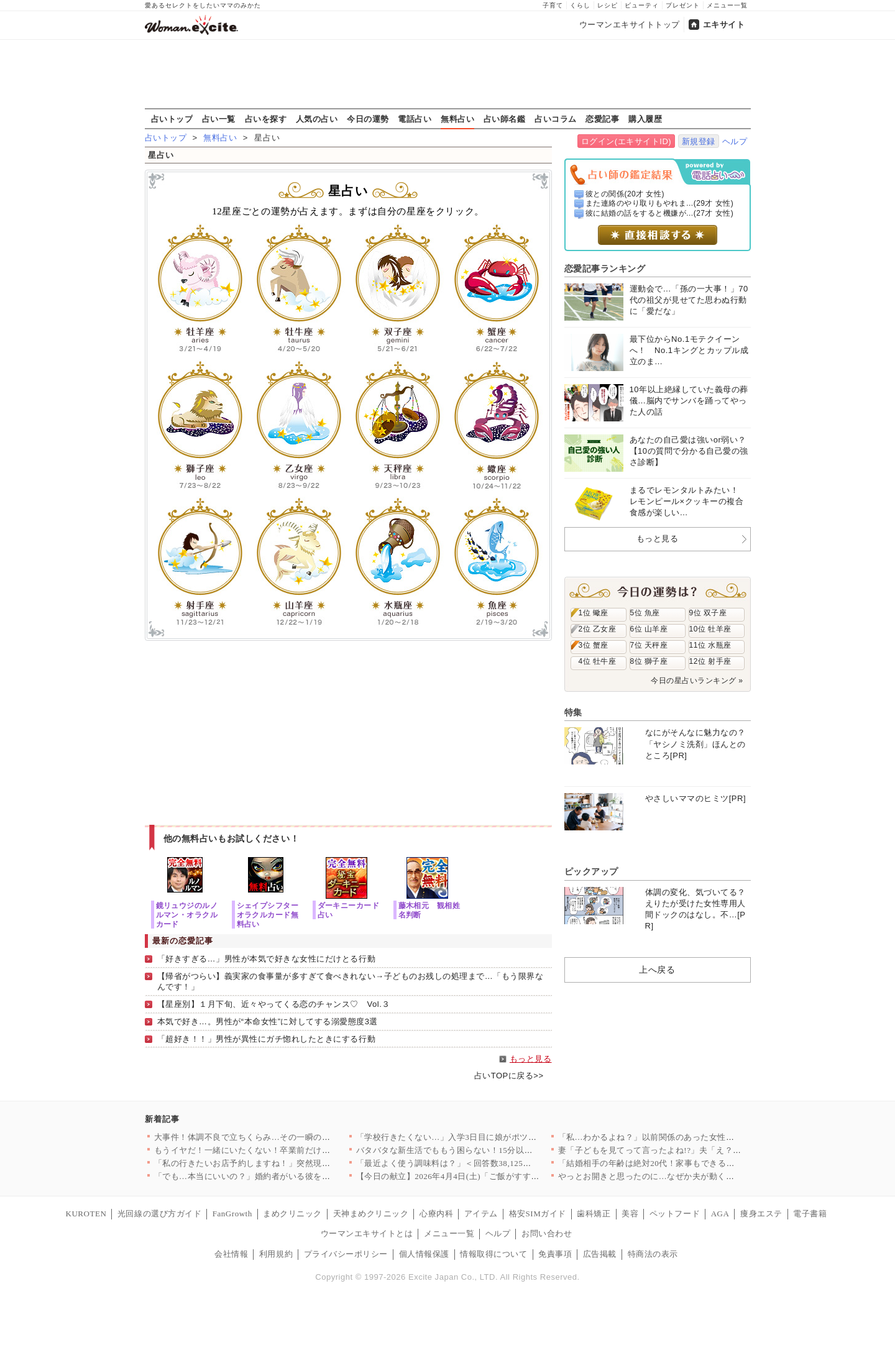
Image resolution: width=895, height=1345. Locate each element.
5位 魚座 (645, 612)
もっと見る (531, 1058)
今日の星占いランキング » (697, 680)
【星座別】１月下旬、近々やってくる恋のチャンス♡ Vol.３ (273, 1004)
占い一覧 (219, 118)
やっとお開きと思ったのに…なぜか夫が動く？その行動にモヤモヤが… (692, 1176)
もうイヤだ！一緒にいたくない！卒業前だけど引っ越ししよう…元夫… (288, 1150)
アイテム (481, 1213)
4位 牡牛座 (598, 661)
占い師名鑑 (505, 118)
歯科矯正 (593, 1213)
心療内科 (436, 1213)
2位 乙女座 (598, 629)
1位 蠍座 (593, 612)
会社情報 (231, 1254)
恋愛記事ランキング (605, 268)
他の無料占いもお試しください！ (231, 838)
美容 (630, 1213)
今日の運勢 (368, 118)
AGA (720, 1213)
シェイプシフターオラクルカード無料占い (268, 914)
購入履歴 (645, 118)
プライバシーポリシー (346, 1254)
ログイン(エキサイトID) (626, 141)
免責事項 (555, 1254)
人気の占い (317, 118)
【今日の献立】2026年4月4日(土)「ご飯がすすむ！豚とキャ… (473, 1176)
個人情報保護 (424, 1254)
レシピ (607, 5)
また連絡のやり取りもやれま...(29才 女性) (659, 203)
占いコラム (556, 118)
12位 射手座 (710, 661)
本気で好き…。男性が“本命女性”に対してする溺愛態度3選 (267, 1021)
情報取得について (493, 1254)
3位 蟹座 (593, 645)
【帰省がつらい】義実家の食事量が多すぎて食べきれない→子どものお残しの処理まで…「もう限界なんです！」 (350, 981)
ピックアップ (591, 871)
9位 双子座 (708, 612)
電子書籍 (810, 1213)
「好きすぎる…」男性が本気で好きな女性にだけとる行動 (266, 958)
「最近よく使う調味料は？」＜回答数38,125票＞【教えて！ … (474, 1163)
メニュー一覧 (727, 5)
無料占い (457, 118)
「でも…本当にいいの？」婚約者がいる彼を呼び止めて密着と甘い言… (288, 1176)
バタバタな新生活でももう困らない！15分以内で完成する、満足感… (486, 1150)
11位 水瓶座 (710, 645)
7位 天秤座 (649, 645)
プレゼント (683, 5)
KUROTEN (86, 1213)
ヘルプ (735, 141)
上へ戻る (657, 970)
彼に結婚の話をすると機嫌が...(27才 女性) (659, 213)
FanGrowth (232, 1213)
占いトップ (172, 118)
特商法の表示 (653, 1254)
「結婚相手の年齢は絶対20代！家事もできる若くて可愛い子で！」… (688, 1163)
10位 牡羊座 (710, 629)
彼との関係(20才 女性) (624, 194)
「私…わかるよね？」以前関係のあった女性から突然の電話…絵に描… (692, 1137)
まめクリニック (292, 1213)
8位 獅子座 (649, 661)
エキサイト (724, 24)
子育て (553, 5)
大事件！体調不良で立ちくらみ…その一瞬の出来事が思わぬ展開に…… (288, 1137)
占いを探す (266, 118)
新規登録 (698, 141)
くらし (580, 5)
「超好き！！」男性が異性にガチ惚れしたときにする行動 (266, 1039)
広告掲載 (600, 1254)
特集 (573, 712)
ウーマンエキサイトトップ (629, 24)
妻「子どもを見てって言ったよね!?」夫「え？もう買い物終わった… (687, 1150)
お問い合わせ (546, 1233)
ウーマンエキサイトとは (367, 1233)
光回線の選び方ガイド (159, 1213)
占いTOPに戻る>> (509, 1075)
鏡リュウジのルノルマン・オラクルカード (187, 914)
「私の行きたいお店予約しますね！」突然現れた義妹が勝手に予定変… (288, 1163)
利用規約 (276, 1254)
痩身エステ (761, 1213)
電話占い (414, 118)
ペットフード (674, 1213)
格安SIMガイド (537, 1213)
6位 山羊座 (649, 629)
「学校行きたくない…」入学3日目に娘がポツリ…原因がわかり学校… (488, 1137)
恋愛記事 (602, 118)
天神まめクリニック (371, 1213)
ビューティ (642, 5)
